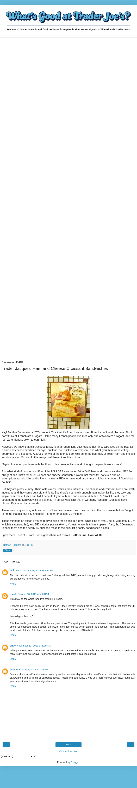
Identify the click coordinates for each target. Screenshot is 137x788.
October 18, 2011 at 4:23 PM (33, 594)
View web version (68, 751)
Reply (13, 583)
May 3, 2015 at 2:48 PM (35, 669)
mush (13, 594)
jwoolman (15, 669)
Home (68, 744)
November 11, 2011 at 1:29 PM (34, 645)
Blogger (75, 762)
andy (13, 645)
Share (7, 550)
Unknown (15, 570)
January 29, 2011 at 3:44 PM (37, 570)
